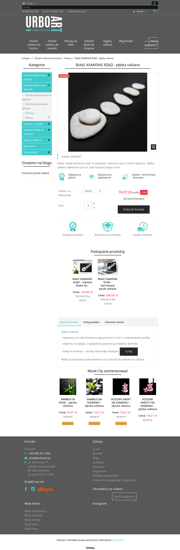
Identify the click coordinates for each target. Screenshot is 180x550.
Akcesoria (29, 146)
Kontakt (97, 453)
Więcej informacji (69, 322)
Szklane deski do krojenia (34, 132)
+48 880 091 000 (39, 453)
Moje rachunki (34, 515)
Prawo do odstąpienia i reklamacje (114, 480)
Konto (140, 11)
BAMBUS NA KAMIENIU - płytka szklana (94, 403)
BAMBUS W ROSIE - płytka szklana (68, 403)
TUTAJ (128, 351)
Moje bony (31, 528)
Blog (95, 458)
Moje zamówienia (36, 511)
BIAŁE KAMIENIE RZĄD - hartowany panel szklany (108, 283)
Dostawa (98, 462)
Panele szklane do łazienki (35, 87)
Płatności (98, 467)
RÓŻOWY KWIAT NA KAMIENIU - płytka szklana (121, 403)
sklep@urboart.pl (39, 458)
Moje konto (32, 503)
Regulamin (99, 471)
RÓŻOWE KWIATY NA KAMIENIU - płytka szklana (147, 404)
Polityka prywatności (106, 475)
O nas (96, 449)
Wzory (29, 117)
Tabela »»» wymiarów (65, 193)
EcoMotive (118, 540)
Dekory (29, 113)
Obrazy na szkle (33, 124)
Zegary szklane (33, 140)
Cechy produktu (91, 322)
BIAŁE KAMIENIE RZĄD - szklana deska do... (82, 282)
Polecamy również (114, 322)
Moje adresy (32, 519)
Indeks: (66, 156)
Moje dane (31, 524)
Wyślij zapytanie (151, 43)
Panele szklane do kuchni (35, 77)
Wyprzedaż (30, 152)
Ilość (61, 205)
